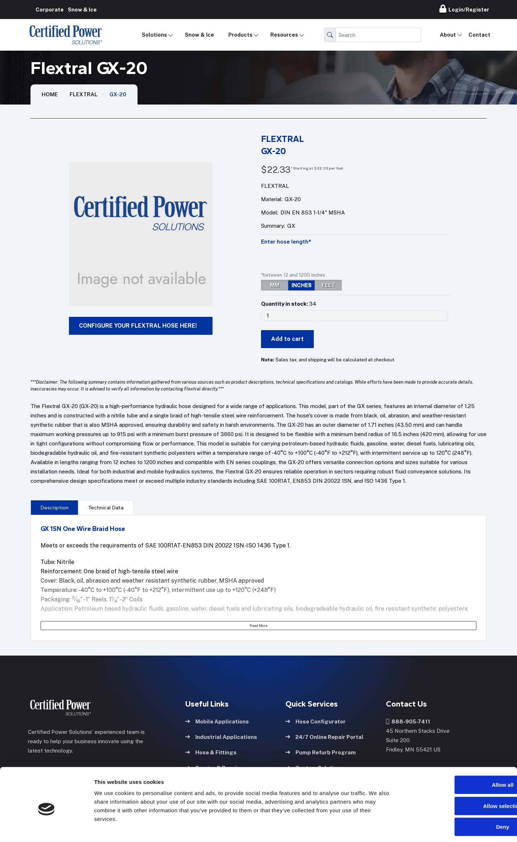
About (448, 35)
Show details (376, 828)
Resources (284, 35)
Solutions (154, 35)
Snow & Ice (199, 35)
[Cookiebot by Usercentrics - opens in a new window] (46, 828)
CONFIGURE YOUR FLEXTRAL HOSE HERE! (138, 325)
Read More (258, 625)
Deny (457, 796)
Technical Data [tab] (106, 507)
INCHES (302, 285)
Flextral (84, 94)
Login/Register (464, 9)
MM (274, 285)
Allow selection (456, 775)
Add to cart (287, 339)
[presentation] (54, 507)
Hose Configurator (315, 721)
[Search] (378, 35)
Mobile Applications (217, 721)
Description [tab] (55, 507)
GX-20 (118, 94)
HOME (50, 94)
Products (240, 35)
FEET (328, 285)
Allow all (457, 754)
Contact (479, 35)
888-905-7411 (408, 721)
